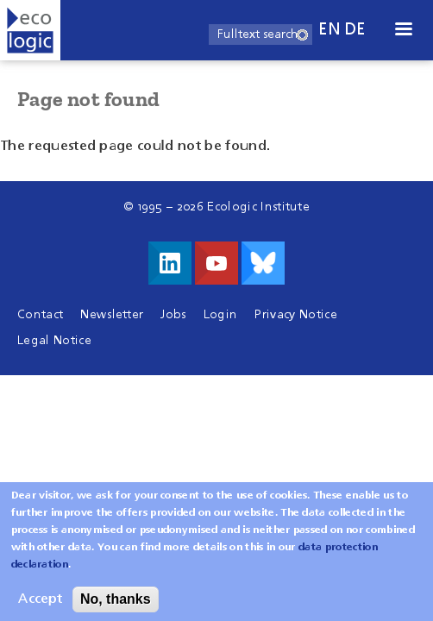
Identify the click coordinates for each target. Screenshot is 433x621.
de (355, 30)
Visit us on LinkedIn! (169, 263)
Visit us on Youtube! (216, 263)
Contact (40, 315)
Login (221, 315)
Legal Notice (54, 341)
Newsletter (111, 315)
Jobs (172, 315)
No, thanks (115, 606)
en (329, 30)
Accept (40, 606)
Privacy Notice (295, 315)
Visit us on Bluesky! (263, 263)
